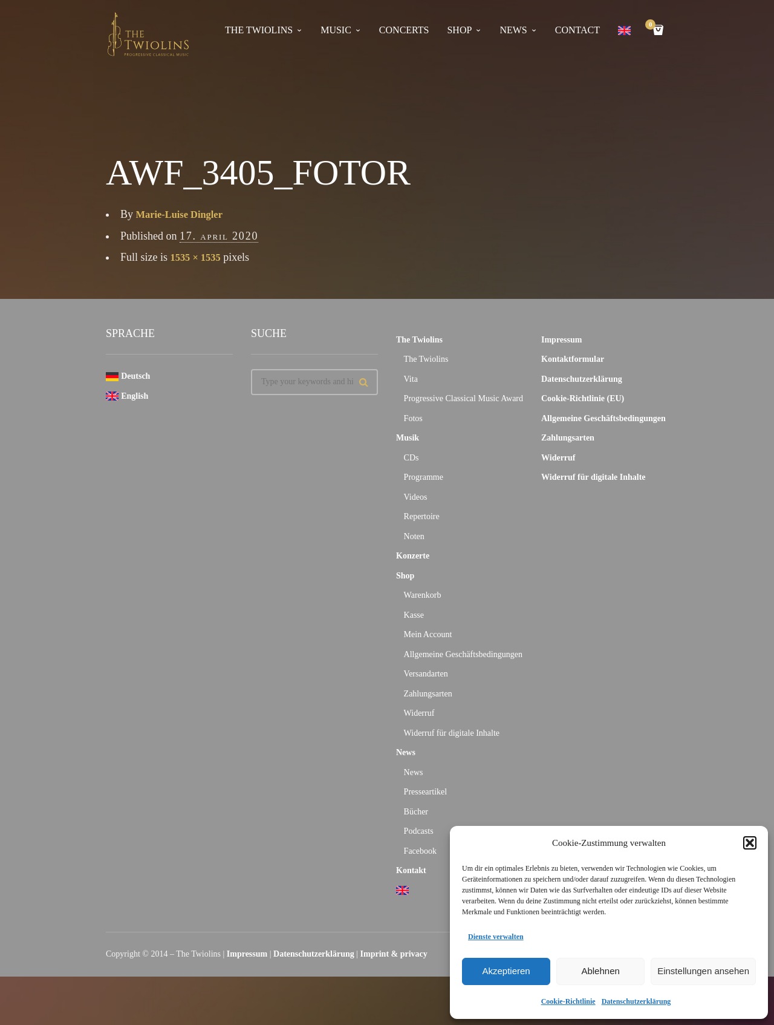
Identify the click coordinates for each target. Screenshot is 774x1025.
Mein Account (428, 634)
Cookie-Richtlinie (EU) (582, 398)
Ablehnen (600, 971)
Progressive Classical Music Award (463, 398)
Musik (407, 437)
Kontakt (411, 870)
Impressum (561, 339)
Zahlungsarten (428, 693)
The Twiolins (259, 30)
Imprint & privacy (394, 953)
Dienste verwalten (496, 936)
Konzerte (412, 555)
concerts (404, 30)
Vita (411, 379)
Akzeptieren (506, 971)
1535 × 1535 (198, 257)
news (513, 30)
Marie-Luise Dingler (183, 214)
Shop (459, 30)
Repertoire (422, 516)
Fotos (413, 418)
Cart (652, 26)
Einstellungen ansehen (703, 971)
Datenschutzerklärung (636, 1001)
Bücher (416, 811)
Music (335, 30)
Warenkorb (422, 595)
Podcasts (419, 831)
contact (577, 30)
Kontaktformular (572, 359)
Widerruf (419, 713)
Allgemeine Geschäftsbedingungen (463, 654)
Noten (414, 536)
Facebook (420, 851)
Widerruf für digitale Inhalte (451, 733)
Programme (423, 477)
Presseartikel (425, 791)
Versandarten (426, 673)
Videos (416, 497)
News (405, 752)
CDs (411, 457)
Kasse (414, 615)
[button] (750, 843)
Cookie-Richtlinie (568, 1001)
